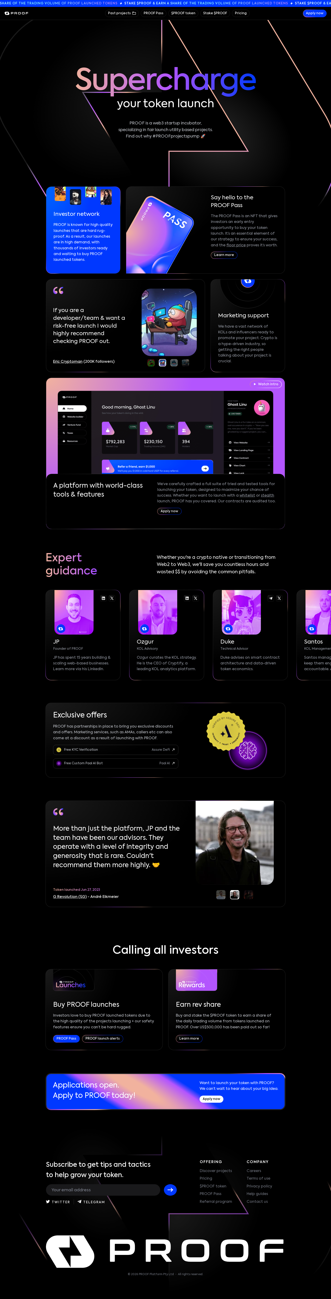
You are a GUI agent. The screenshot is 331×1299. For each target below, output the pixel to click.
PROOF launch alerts (103, 1038)
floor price (236, 245)
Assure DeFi (161, 749)
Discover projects (216, 1171)
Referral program (216, 1202)
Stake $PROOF (215, 13)
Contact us (257, 1202)
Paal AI (164, 763)
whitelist (247, 496)
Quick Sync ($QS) (69, 897)
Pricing (241, 13)
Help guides (257, 1194)
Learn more (224, 255)
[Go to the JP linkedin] (103, 598)
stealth (267, 496)
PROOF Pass (153, 13)
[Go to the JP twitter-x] (112, 598)
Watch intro (266, 384)
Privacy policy (259, 1186)
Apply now (314, 13)
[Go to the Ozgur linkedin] (187, 598)
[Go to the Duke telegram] (271, 598)
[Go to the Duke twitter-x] (279, 598)
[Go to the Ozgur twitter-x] (195, 598)
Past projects (119, 13)
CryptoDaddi (65, 362)
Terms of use (258, 1179)
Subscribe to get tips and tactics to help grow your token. (98, 1170)
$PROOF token (183, 13)
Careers (254, 1171)
